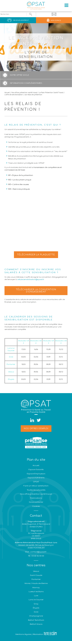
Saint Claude (36, 575)
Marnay (36, 588)
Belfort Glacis (36, 624)
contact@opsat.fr (38, 552)
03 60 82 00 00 (37, 556)
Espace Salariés (36, 470)
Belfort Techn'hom (36, 620)
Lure (36, 596)
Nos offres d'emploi (36, 428)
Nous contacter (36, 502)
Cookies (36, 506)
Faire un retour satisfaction (36, 486)
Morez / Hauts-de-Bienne (36, 583)
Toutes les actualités (36, 490)
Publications (36, 498)
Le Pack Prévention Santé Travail (51, 92)
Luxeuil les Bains (36, 592)
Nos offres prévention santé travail (24, 92)
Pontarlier (36, 579)
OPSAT (36, 482)
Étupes (36, 608)
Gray (36, 604)
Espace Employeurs (36, 474)
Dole (36, 612)
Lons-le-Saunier (36, 600)
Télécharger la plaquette (36, 255)
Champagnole (36, 616)
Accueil (7, 92)
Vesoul (36, 571)
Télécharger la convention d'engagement (36, 290)
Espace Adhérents (36, 478)
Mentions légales (23, 634)
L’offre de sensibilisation (13, 94)
